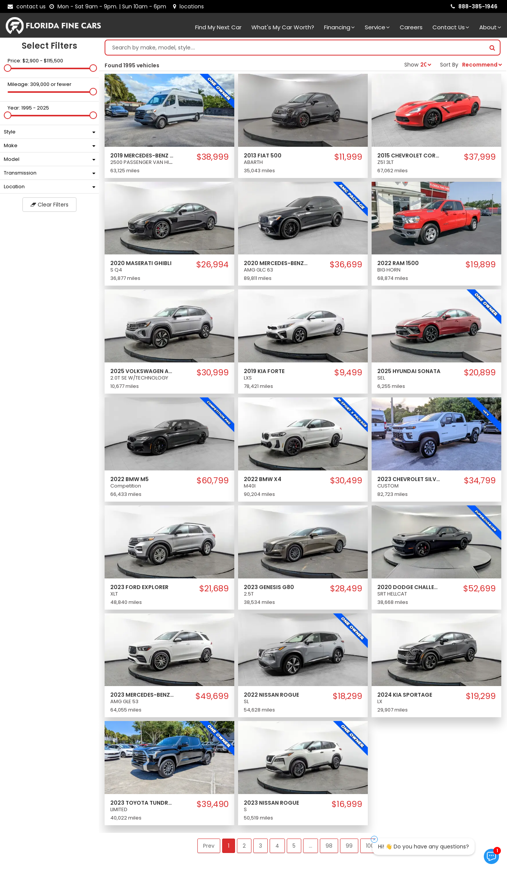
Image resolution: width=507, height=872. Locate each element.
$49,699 (212, 696)
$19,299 (481, 696)
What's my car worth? (282, 27)
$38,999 (213, 157)
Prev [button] (209, 846)
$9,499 (348, 372)
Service (377, 27)
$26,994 (212, 264)
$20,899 (480, 372)
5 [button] (294, 846)
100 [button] (370, 846)
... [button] (310, 846)
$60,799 (213, 480)
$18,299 (347, 696)
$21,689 (214, 588)
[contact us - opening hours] (109, 6)
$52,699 (479, 588)
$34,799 (480, 480)
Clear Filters (49, 204)
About (490, 27)
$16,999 (347, 804)
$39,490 (213, 804)
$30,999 (213, 372)
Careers (411, 27)
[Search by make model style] (295, 47)
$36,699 (346, 264)
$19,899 (481, 264)
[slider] (7, 68)
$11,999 (348, 157)
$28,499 (346, 588)
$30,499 (346, 480)
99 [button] (349, 846)
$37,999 (480, 157)
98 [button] (329, 846)
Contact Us (450, 27)
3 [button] (260, 846)
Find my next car (218, 27)
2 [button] (244, 846)
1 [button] (228, 846)
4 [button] (277, 846)
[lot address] (188, 6)
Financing (339, 27)
